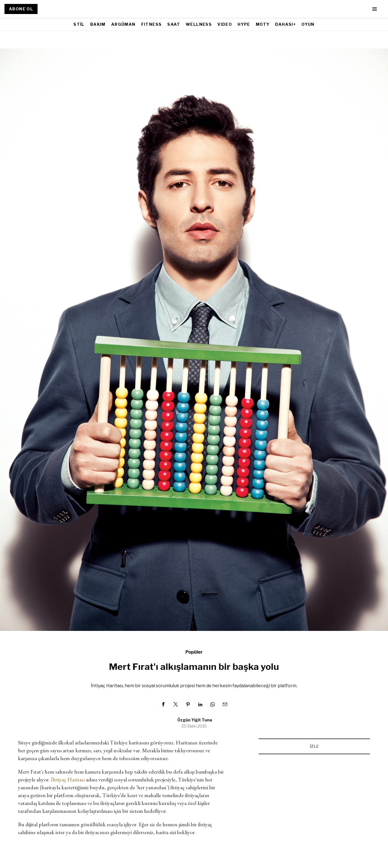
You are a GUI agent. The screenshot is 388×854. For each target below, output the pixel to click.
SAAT (173, 24)
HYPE (244, 24)
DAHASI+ (285, 24)
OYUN (308, 24)
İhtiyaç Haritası (68, 779)
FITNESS (151, 24)
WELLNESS (199, 24)
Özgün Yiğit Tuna (194, 720)
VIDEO (224, 24)
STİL (79, 24)
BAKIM (98, 24)
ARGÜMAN (123, 24)
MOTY (263, 24)
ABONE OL (21, 8)
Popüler (194, 652)
